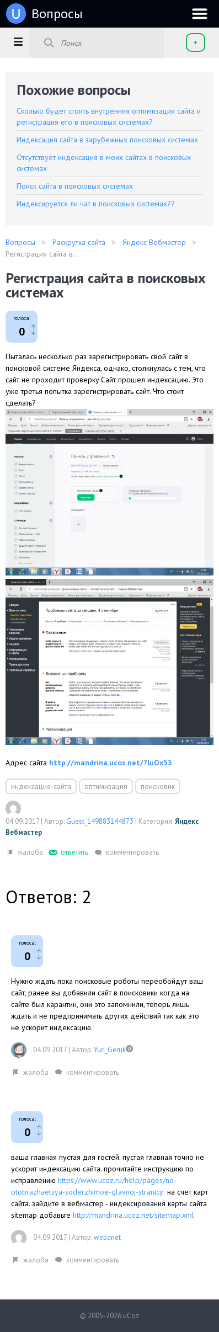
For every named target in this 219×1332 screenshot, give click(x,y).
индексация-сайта (41, 786)
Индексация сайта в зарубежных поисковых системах (107, 140)
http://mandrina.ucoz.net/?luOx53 (110, 763)
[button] (18, 41)
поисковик (158, 786)
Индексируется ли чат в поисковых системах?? (96, 204)
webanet (107, 1237)
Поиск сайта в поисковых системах (75, 186)
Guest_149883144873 (99, 821)
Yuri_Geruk (110, 1049)
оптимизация (105, 786)
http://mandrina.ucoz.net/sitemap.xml (133, 1215)
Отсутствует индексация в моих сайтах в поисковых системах (104, 162)
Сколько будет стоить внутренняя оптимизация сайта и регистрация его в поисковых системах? (109, 116)
